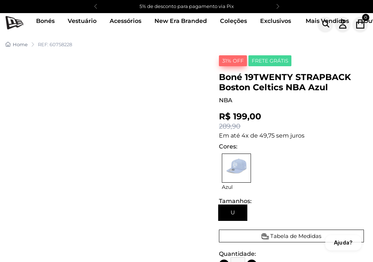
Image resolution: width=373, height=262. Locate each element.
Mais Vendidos (327, 20)
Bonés (45, 20)
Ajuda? (343, 242)
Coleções (233, 20)
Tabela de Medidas (295, 236)
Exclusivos (275, 20)
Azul (227, 187)
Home (16, 44)
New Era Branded (180, 20)
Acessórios (125, 20)
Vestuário (82, 20)
